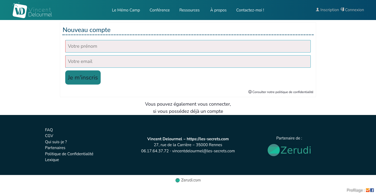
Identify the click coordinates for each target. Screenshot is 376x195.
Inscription (327, 10)
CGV (49, 135)
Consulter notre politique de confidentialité (280, 92)
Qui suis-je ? (56, 142)
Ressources (189, 10)
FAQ (49, 130)
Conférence (160, 10)
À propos (218, 10)
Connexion (352, 10)
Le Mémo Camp (126, 10)
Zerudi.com (188, 179)
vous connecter (214, 104)
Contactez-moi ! (250, 10)
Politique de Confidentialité (69, 154)
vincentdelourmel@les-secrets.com (203, 151)
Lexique (52, 159)
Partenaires (55, 147)
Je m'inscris (83, 77)
